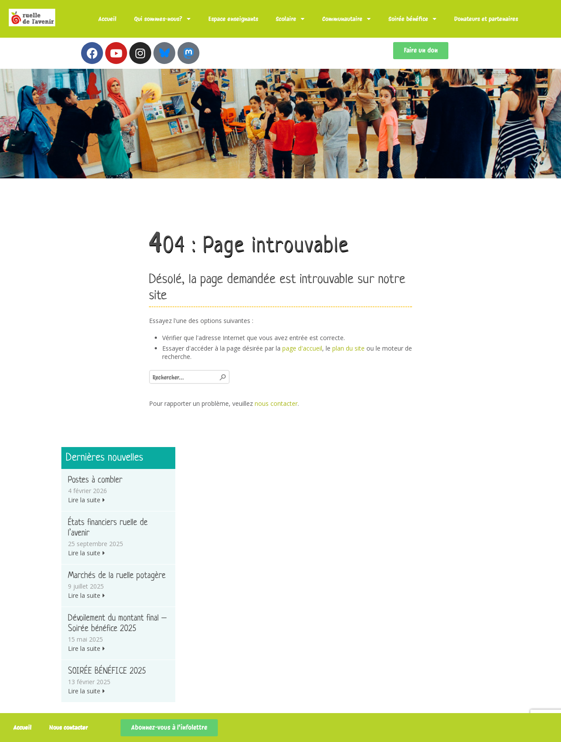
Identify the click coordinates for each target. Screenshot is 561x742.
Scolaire (290, 18)
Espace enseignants (233, 18)
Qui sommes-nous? (162, 18)
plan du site (348, 348)
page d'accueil (302, 348)
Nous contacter (68, 727)
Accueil (107, 18)
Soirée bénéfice (412, 18)
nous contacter (276, 403)
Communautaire (346, 18)
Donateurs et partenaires (486, 18)
